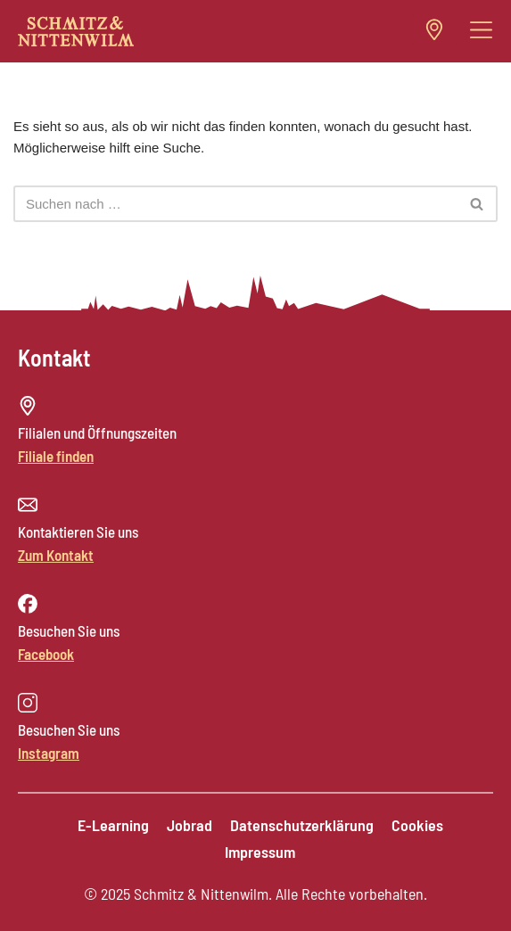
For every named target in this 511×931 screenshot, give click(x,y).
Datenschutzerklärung (302, 825)
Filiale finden (56, 456)
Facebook (46, 654)
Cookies (417, 825)
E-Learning (113, 825)
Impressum (260, 851)
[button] (481, 30)
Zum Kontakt (56, 555)
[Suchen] (235, 203)
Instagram (48, 753)
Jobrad (189, 825)
